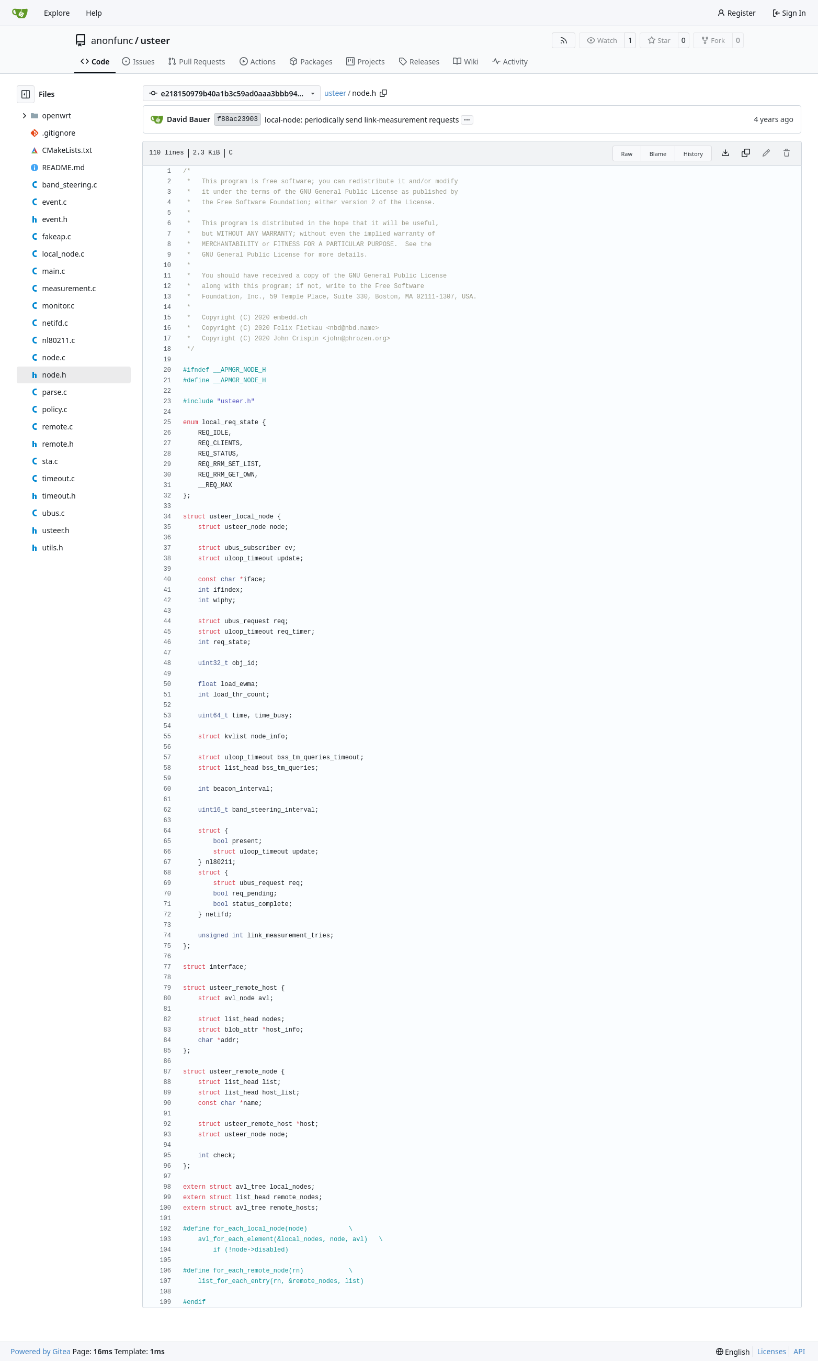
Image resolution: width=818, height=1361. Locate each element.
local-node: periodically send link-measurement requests (362, 120)
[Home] (20, 13)
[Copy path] (383, 93)
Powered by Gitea (40, 1351)
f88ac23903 (237, 119)
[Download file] (725, 153)
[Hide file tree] (26, 94)
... (467, 119)
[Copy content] (745, 153)
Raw (627, 154)
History (693, 154)
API (799, 1351)
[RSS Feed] (564, 40)
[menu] (733, 1352)
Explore (57, 13)
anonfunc (112, 40)
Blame (658, 154)
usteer (156, 40)
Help (94, 13)
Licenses (772, 1351)
